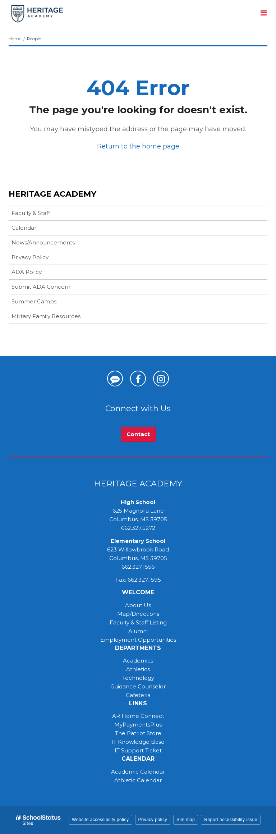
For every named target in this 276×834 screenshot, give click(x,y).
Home (15, 38)
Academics (138, 660)
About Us (138, 605)
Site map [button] (185, 819)
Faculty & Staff (31, 213)
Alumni (138, 631)
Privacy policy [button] (152, 819)
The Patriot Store (138, 733)
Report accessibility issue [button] (230, 819)
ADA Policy (27, 272)
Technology (138, 677)
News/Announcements (43, 242)
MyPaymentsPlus (138, 724)
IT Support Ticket (138, 750)
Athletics (138, 669)
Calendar (24, 227)
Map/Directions (138, 613)
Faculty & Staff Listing (138, 622)
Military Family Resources (46, 316)
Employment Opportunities (138, 639)
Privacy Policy (30, 257)
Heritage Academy (52, 194)
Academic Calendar (138, 771)
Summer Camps (45, 303)
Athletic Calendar (138, 780)
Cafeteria (138, 695)
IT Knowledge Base (138, 741)
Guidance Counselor (138, 686)
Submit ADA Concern (41, 286)
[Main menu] (263, 12)
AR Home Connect (138, 715)
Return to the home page (138, 146)
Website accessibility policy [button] (100, 819)
